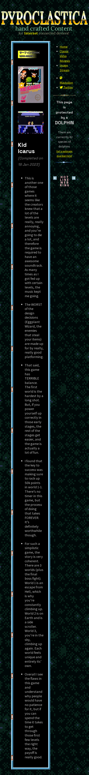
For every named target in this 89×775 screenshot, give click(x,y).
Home (64, 46)
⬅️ (55, 178)
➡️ (74, 178)
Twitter (66, 87)
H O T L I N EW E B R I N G (64, 181)
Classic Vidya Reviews (65, 56)
